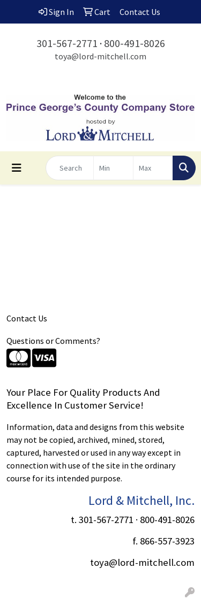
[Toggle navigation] (16, 167)
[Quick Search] (70, 168)
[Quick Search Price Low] (113, 168)
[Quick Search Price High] (153, 168)
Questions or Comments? (53, 340)
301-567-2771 (67, 43)
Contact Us (26, 318)
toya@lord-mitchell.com (100, 56)
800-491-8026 (134, 43)
